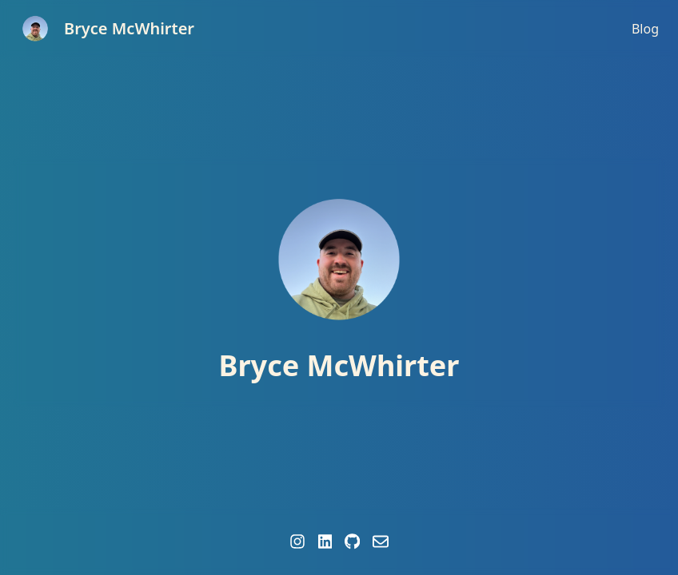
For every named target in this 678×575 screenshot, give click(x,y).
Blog (645, 29)
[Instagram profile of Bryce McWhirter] (297, 541)
